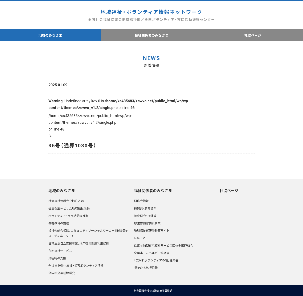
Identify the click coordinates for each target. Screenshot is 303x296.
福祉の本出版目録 (146, 267)
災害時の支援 (57, 258)
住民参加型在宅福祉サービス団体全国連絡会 (163, 245)
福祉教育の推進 (58, 223)
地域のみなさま (50, 35)
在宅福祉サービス (60, 251)
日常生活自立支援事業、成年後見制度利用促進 (78, 243)
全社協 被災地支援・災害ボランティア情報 (76, 265)
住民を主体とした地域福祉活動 (69, 208)
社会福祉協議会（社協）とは (66, 201)
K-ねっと (140, 238)
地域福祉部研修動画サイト (151, 230)
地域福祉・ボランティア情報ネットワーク (151, 15)
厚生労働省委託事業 (147, 223)
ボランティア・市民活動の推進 (68, 216)
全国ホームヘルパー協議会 (151, 253)
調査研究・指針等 (145, 216)
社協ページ (228, 190)
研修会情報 (141, 201)
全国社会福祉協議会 (61, 273)
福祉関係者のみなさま (151, 35)
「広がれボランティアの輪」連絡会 (156, 260)
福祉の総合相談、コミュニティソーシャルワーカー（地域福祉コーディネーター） (88, 233)
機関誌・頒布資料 (145, 208)
